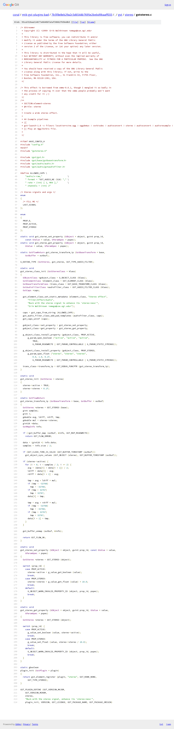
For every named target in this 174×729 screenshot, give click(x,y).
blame (91, 22)
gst (120, 14)
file (74, 22)
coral (16, 14)
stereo (129, 14)
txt (161, 724)
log (83, 22)
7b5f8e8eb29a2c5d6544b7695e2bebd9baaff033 (81, 14)
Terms (35, 724)
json (168, 724)
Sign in (168, 4)
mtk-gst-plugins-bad (35, 14)
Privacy (26, 724)
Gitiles (18, 724)
